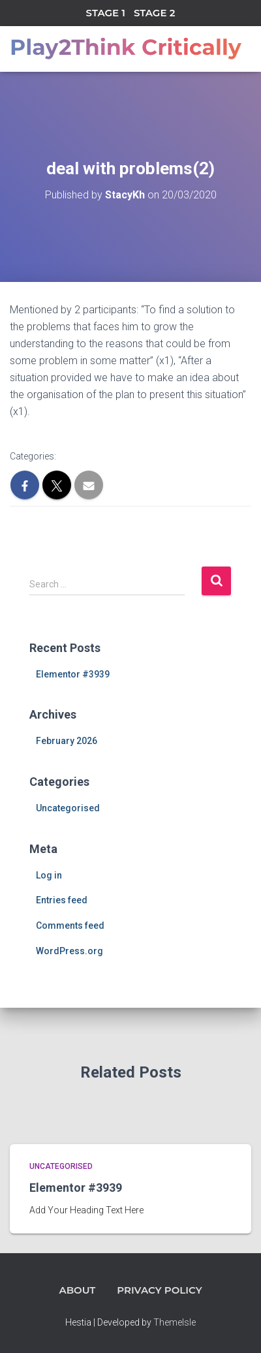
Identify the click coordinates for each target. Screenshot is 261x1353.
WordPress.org (69, 951)
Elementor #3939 (73, 674)
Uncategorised (68, 808)
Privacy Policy (159, 1290)
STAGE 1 (105, 13)
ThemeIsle (174, 1322)
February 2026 (66, 741)
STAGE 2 (154, 13)
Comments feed (70, 925)
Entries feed (61, 900)
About (77, 1290)
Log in (49, 875)
